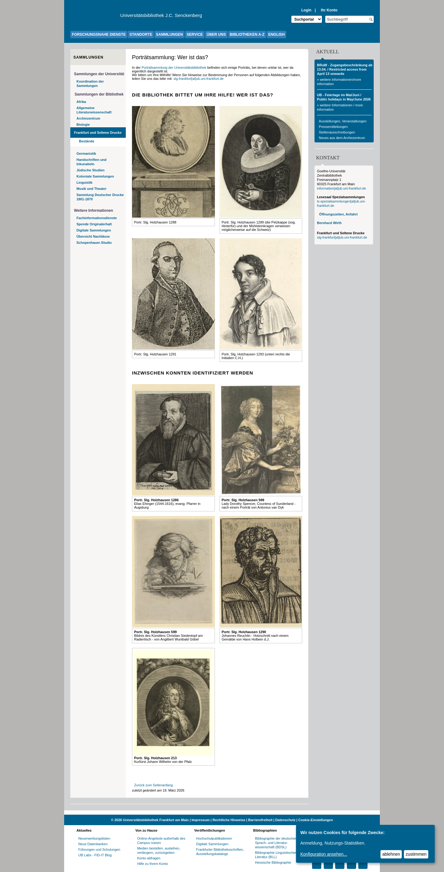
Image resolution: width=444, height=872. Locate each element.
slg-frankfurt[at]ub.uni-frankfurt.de (199, 78)
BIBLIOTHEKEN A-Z (247, 34)
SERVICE (195, 34)
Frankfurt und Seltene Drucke (97, 132)
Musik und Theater (91, 188)
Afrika (81, 102)
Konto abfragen (148, 858)
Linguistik (84, 182)
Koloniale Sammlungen (95, 176)
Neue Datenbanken (93, 844)
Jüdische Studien (90, 170)
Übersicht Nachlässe (93, 236)
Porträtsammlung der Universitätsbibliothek (174, 67)
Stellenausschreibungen (337, 132)
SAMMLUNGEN (169, 34)
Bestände (86, 141)
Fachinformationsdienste (96, 218)
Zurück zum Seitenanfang (153, 785)
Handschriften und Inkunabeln (91, 162)
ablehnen (391, 854)
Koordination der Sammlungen (90, 84)
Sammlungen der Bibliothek (99, 94)
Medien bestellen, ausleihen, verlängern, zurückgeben (158, 850)
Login (306, 10)
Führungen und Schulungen (99, 849)
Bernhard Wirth (329, 223)
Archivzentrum (88, 118)
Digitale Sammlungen (93, 230)
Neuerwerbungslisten (94, 838)
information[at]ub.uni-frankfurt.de (341, 188)
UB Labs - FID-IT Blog (95, 855)
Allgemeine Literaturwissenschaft (94, 110)
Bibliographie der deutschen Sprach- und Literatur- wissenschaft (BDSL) (276, 843)
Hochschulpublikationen (214, 838)
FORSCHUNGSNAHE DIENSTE (99, 34)
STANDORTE (141, 34)
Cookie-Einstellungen (315, 820)
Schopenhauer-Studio (94, 242)
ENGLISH (276, 34)
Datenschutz (285, 820)
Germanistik (86, 153)
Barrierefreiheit (260, 820)
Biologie (83, 124)
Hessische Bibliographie (273, 862)
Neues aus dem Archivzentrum (342, 138)
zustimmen (416, 854)
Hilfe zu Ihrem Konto (152, 864)
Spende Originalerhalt (94, 224)
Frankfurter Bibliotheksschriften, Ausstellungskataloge (220, 852)
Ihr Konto (329, 10)
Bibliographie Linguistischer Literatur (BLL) (275, 855)
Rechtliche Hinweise (228, 820)
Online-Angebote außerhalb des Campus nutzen (161, 841)
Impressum (200, 820)
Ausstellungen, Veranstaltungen (343, 121)
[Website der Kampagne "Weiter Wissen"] (222, 812)
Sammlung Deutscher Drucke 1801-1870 (100, 197)
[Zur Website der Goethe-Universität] (95, 17)
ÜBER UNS (216, 34)
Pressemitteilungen (333, 127)
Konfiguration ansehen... (323, 854)
